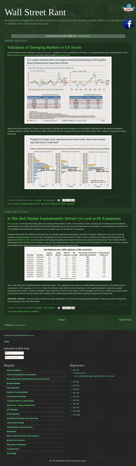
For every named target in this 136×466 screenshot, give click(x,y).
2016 (75, 396)
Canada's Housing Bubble (17, 392)
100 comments (49, 308)
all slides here (63, 55)
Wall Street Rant (35, 12)
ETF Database (12, 410)
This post (11, 224)
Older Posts (125, 319)
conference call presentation (24, 55)
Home (62, 319)
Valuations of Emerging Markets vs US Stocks (44, 47)
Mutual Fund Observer (16, 440)
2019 (75, 385)
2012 (75, 411)
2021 (75, 370)
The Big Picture (13, 449)
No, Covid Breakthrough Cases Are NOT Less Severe (94, 376)
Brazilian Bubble (13, 383)
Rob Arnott (45, 204)
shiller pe (53, 204)
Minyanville (11, 431)
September (79, 373)
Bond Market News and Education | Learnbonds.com (28, 379)
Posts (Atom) (20, 325)
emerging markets (28, 204)
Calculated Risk (13, 388)
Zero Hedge (11, 453)
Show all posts (84, 36)
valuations (70, 204)
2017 (75, 393)
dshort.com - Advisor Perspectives (21, 405)
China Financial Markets (16, 396)
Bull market (17, 311)
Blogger (83, 461)
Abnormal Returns (14, 370)
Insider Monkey (13, 414)
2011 (75, 415)
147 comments (49, 200)
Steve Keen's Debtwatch (16, 445)
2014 (75, 404)
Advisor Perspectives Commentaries (22, 375)
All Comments (11, 357)
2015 (75, 400)
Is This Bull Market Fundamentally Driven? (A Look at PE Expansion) (63, 218)
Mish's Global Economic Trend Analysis (23, 436)
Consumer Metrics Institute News (20, 401)
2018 (75, 389)
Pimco (37, 204)
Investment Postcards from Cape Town (22, 418)
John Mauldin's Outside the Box (20, 427)
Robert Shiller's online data (23, 240)
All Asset (16, 204)
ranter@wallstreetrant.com (24, 335)
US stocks (62, 204)
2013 (75, 407)
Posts (8, 353)
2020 (75, 382)
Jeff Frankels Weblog (15, 423)
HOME (6, 342)
